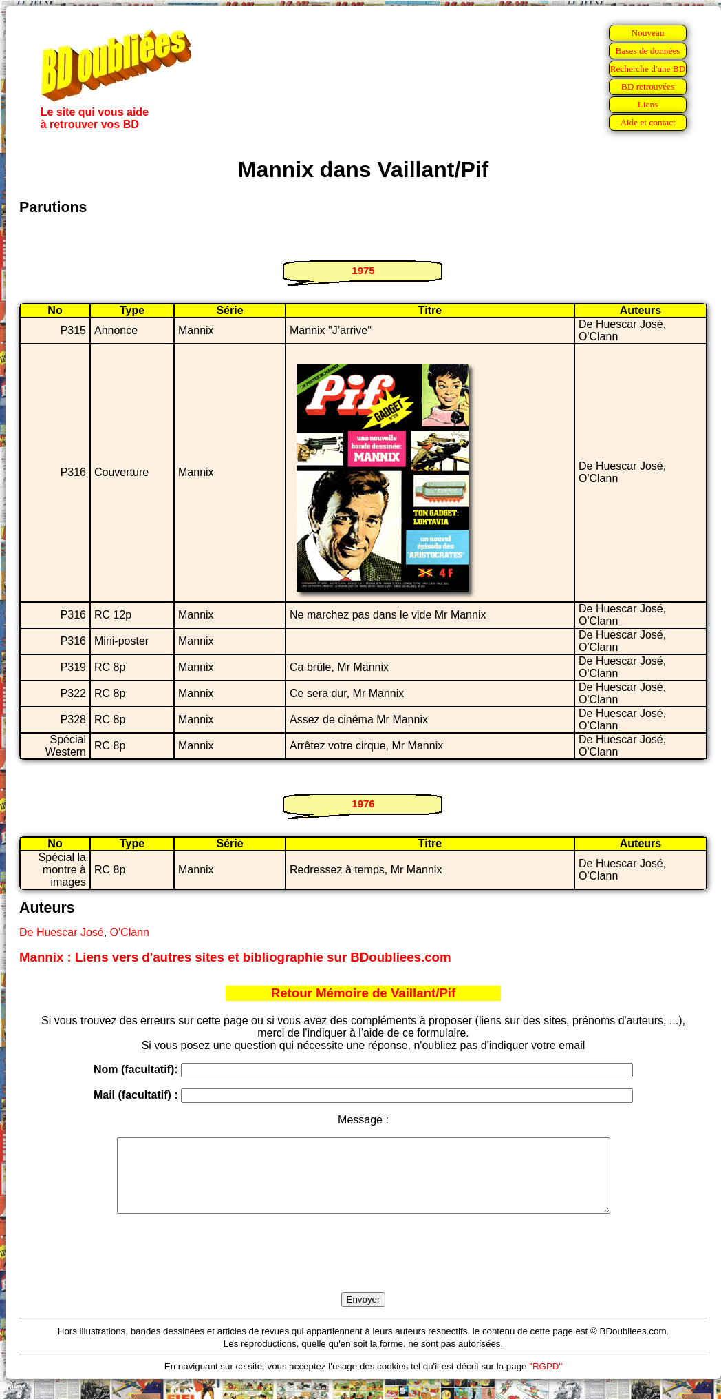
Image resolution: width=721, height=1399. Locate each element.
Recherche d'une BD (648, 68)
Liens (648, 104)
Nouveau (647, 33)
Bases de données (647, 50)
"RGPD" (545, 1381)
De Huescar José (61, 932)
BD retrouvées (647, 86)
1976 (363, 803)
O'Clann (129, 932)
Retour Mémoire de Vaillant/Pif (363, 993)
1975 (363, 270)
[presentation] (363, 1269)
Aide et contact (648, 122)
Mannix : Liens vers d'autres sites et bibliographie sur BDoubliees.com (235, 957)
